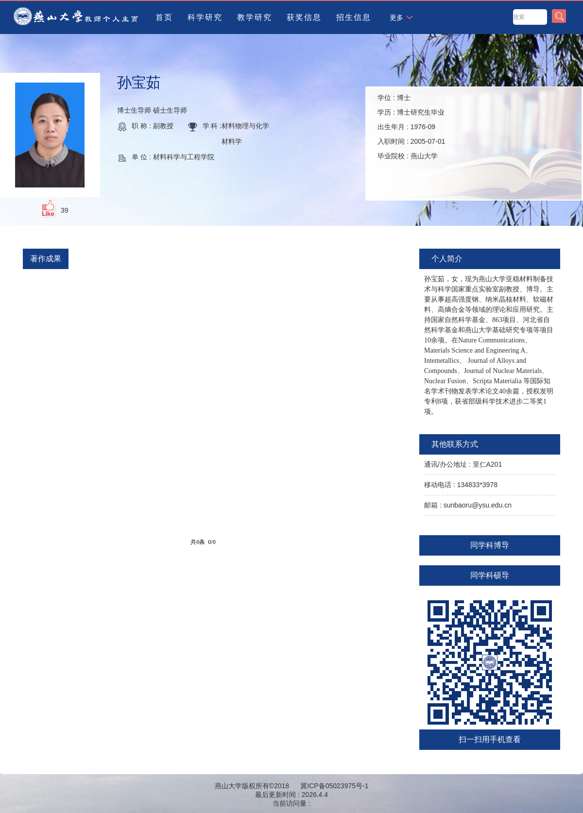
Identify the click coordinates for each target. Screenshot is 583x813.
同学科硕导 (489, 575)
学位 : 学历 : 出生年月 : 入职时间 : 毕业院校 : (411, 127)
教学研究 (254, 17)
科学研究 (205, 17)
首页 (164, 17)
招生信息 (353, 17)
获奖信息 (304, 17)
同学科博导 (489, 545)
